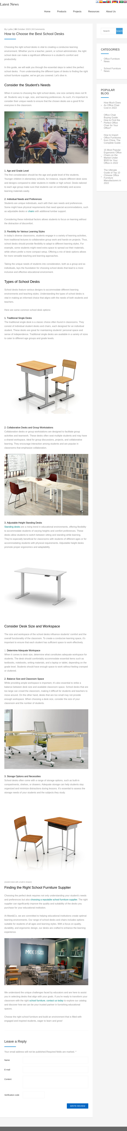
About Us (111, 11)
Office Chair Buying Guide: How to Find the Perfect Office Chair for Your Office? (112, 121)
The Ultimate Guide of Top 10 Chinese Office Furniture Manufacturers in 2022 (112, 176)
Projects (77, 11)
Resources (93, 11)
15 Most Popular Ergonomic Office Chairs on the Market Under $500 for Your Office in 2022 (112, 156)
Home (47, 11)
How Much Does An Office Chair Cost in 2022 (112, 105)
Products (61, 11)
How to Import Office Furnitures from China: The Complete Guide (112, 139)
